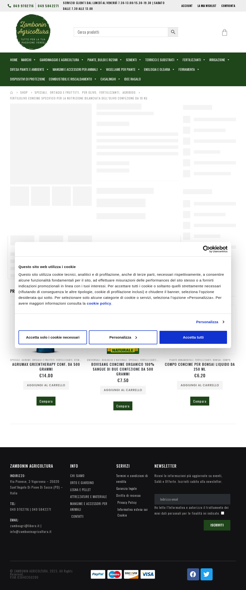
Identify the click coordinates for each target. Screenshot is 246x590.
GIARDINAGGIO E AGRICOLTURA (62, 60)
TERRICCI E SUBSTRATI (162, 60)
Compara (46, 401)
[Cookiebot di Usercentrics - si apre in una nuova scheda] (206, 249)
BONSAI (217, 360)
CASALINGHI (110, 79)
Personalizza (207, 322)
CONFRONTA (228, 6)
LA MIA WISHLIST (206, 6)
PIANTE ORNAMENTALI (181, 360)
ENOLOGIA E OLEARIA (159, 69)
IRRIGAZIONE (219, 60)
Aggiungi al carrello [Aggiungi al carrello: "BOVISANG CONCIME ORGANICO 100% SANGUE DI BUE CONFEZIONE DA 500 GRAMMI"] (123, 390)
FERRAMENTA (189, 69)
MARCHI (28, 60)
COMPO (226, 360)
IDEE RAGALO (132, 78)
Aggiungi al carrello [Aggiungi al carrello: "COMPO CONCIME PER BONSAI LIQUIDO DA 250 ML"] (200, 385)
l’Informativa (176, 507)
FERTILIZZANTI (194, 60)
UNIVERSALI (93, 360)
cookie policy (99, 303)
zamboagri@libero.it (25, 525)
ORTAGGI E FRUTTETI (43, 360)
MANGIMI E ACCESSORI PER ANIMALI (77, 69)
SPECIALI (15, 360)
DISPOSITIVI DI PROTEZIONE (27, 78)
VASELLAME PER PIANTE (123, 69)
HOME (14, 59)
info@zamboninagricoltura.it (31, 531)
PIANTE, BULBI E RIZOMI (104, 60)
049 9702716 (19, 509)
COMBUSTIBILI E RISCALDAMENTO (73, 79)
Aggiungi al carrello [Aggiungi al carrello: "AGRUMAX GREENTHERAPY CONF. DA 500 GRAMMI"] (46, 385)
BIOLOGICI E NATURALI (114, 360)
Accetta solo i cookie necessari (53, 337)
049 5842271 (41, 509)
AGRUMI (26, 360)
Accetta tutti (193, 337)
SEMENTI (133, 60)
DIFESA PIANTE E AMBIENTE (29, 69)
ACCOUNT (187, 6)
